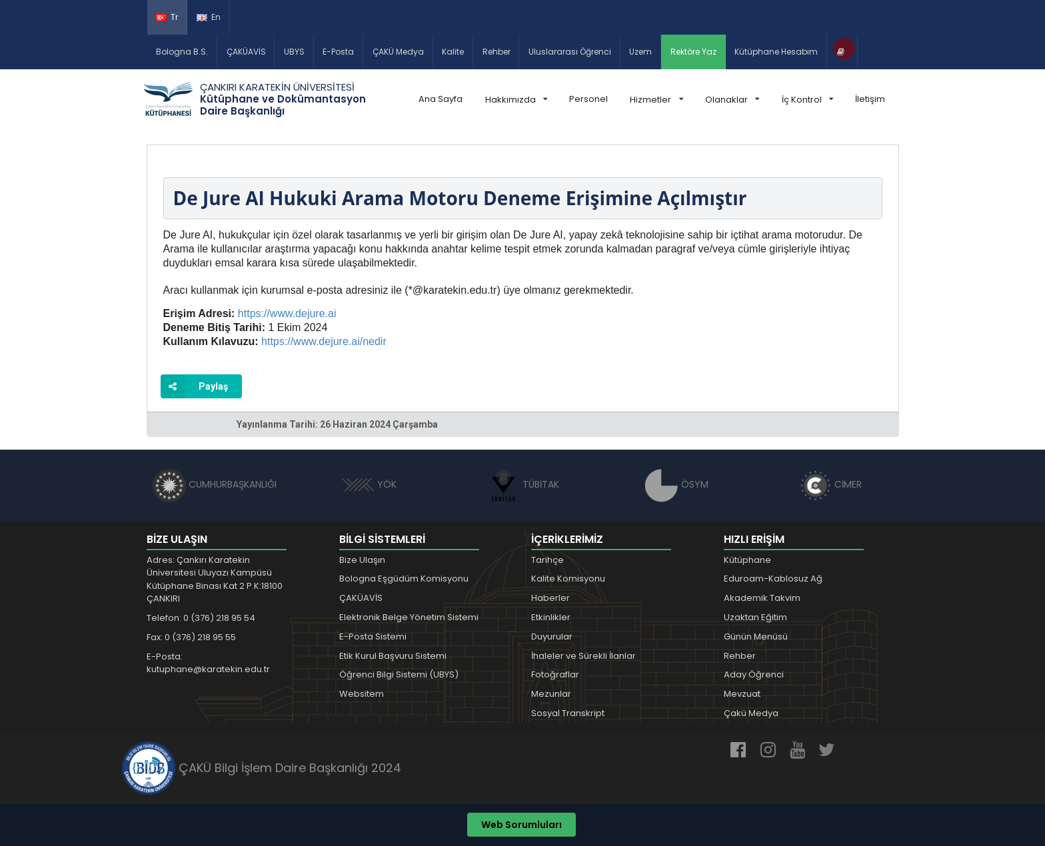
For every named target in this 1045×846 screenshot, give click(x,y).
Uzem (640, 51)
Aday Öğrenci (754, 674)
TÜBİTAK (523, 484)
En (209, 17)
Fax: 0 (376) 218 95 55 (191, 637)
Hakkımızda (516, 99)
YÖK (369, 484)
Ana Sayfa (441, 99)
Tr (167, 17)
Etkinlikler (550, 617)
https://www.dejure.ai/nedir (324, 341)
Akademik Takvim (762, 598)
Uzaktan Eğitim (755, 617)
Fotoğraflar (555, 674)
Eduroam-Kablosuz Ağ (773, 578)
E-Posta (338, 51)
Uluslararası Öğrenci (569, 51)
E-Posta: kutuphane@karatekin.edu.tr (208, 663)
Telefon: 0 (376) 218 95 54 (201, 618)
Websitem (361, 693)
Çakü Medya (751, 713)
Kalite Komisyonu (568, 578)
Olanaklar (732, 99)
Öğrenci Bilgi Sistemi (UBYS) (399, 674)
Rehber (497, 51)
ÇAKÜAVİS (246, 51)
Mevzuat (742, 693)
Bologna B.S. (182, 51)
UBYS (294, 51)
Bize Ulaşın (362, 560)
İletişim (870, 99)
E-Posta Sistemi (373, 636)
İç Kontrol (807, 99)
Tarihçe (547, 560)
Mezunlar (551, 693)
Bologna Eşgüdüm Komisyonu (404, 578)
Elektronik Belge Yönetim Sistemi (409, 617)
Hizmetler (656, 99)
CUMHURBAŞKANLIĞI (215, 484)
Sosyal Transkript (567, 713)
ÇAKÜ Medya (398, 51)
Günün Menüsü (756, 636)
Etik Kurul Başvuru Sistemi (393, 655)
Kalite (453, 51)
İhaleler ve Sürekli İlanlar (583, 655)
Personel (588, 99)
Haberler (550, 598)
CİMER (830, 484)
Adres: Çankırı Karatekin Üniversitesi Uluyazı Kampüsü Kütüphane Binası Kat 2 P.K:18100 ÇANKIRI (215, 580)
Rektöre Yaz (693, 51)
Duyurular (551, 636)
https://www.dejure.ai (287, 313)
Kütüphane (747, 560)
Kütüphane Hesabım (776, 51)
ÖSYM (676, 484)
